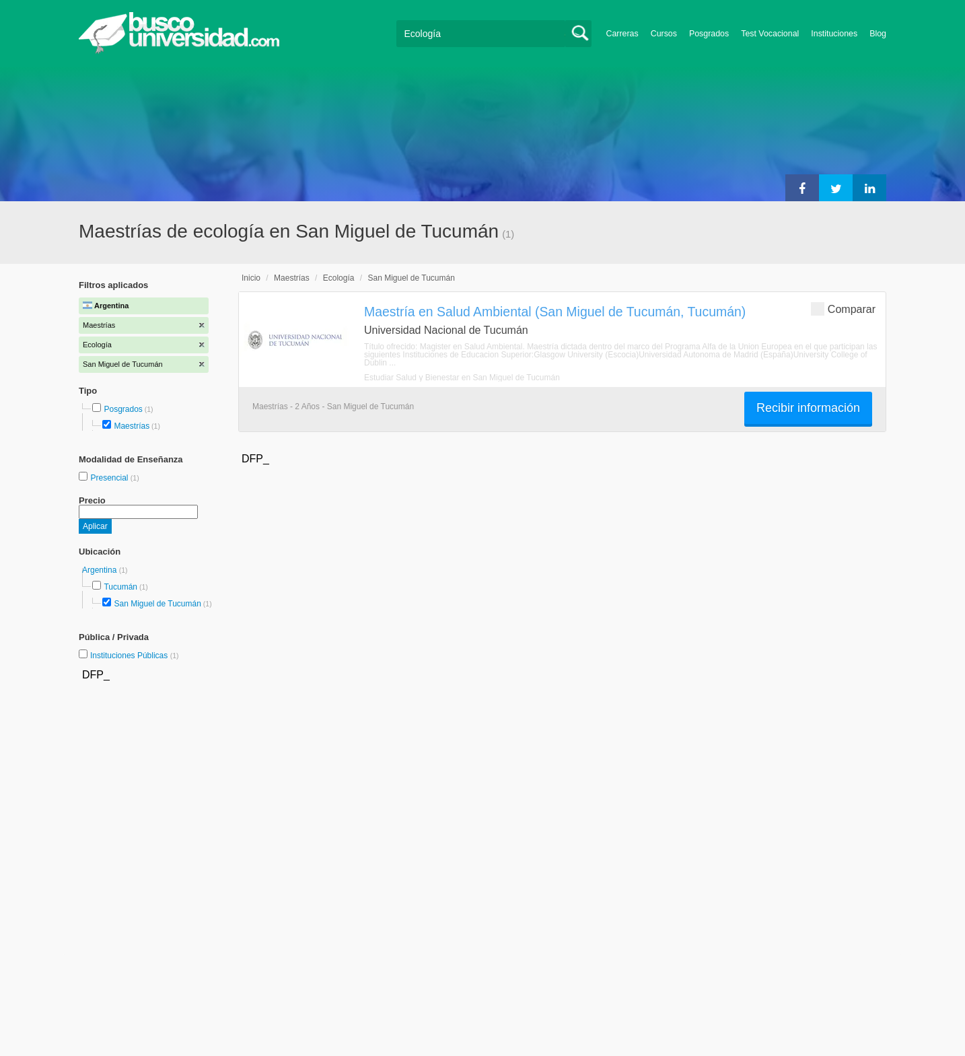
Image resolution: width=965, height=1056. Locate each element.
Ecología (339, 278)
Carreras (622, 34)
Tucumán (120, 587)
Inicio (251, 278)
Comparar (843, 308)
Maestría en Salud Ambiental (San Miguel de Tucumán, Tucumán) (555, 311)
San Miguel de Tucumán (157, 603)
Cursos (664, 34)
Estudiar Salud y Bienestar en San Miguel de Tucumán (462, 377)
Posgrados (709, 34)
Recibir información (808, 408)
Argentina (100, 570)
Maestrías (131, 426)
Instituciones (834, 34)
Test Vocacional (770, 34)
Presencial (110, 478)
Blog (877, 34)
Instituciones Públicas (134, 655)
